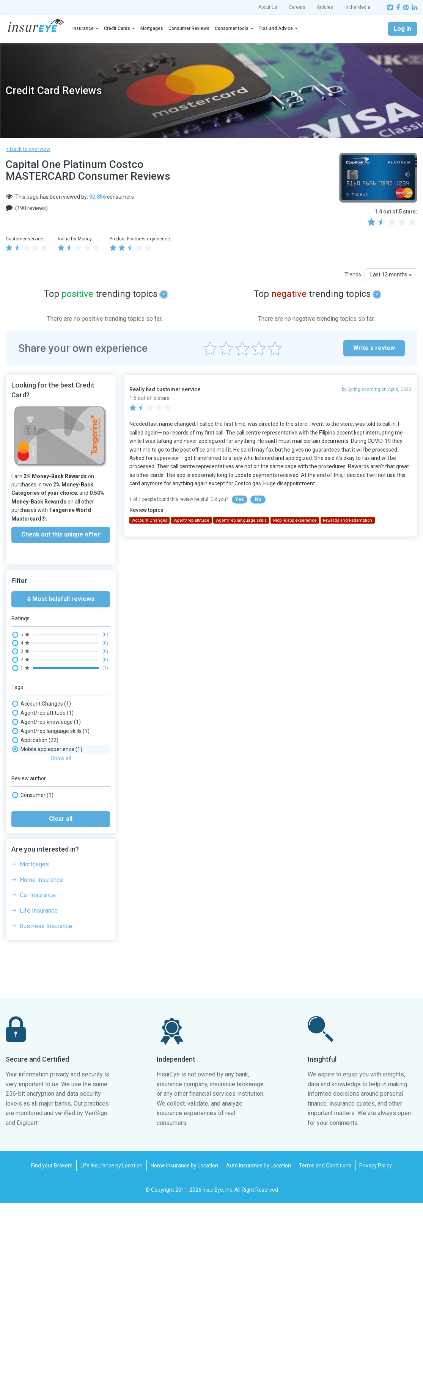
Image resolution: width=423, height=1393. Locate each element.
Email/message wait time (51, 813)
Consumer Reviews (188, 28)
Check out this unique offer (60, 534)
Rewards (32, 913)
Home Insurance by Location (184, 1356)
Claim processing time (47, 786)
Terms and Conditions (325, 1356)
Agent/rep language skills (51, 731)
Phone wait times (41, 886)
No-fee (28, 858)
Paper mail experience (47, 877)
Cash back (34, 776)
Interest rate (36, 840)
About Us (267, 7)
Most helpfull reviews (60, 598)
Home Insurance (41, 1070)
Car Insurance (38, 1085)
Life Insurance (39, 1100)
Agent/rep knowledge (46, 722)
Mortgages (151, 28)
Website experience (43, 949)
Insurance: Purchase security (54, 822)
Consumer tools (231, 28)
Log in (402, 28)
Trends (352, 274)
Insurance (83, 28)
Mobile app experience (47, 849)
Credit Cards (117, 28)
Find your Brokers (51, 1356)
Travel (27, 940)
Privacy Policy (375, 1356)
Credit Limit (35, 804)
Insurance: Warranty (44, 831)
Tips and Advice (276, 28)
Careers (297, 7)
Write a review (374, 347)
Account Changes (41, 704)
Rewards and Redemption (51, 922)
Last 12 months (391, 274)
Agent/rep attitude (43, 713)
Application (35, 740)
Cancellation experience (49, 767)
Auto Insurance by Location (258, 1356)
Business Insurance (46, 1116)
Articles (325, 7)
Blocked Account (40, 758)
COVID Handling (39, 795)
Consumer (32, 985)
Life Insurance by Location (111, 1356)
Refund (29, 895)
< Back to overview (28, 149)
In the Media (357, 7)
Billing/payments (40, 749)
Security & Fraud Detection (53, 931)
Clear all (60, 1009)
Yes (239, 499)
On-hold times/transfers (49, 867)
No (258, 499)
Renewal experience (44, 904)
